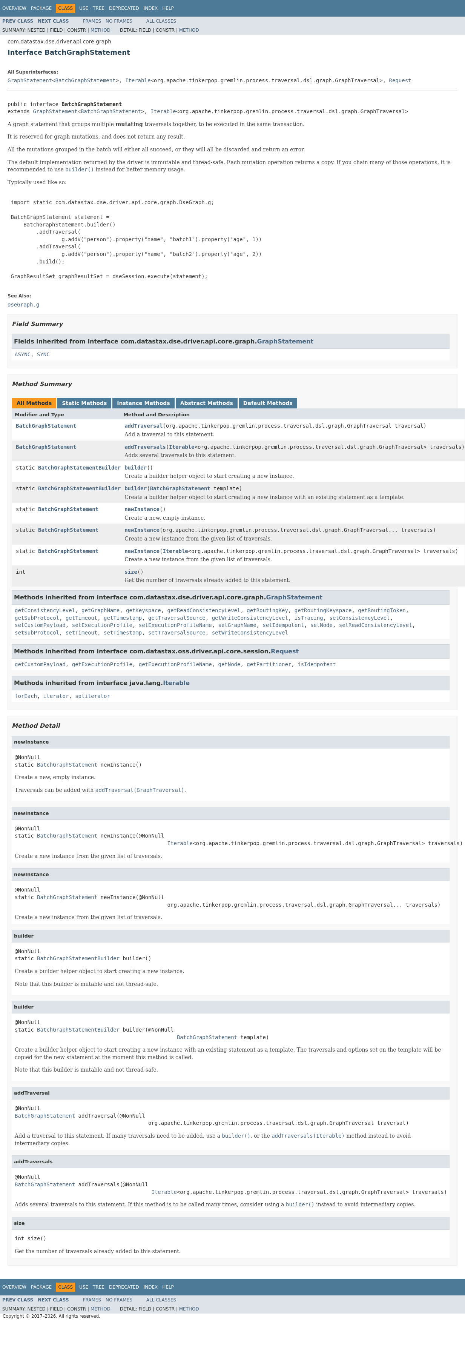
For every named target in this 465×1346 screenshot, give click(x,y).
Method (100, 30)
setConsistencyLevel (360, 618)
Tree (98, 8)
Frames (92, 21)
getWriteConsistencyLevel (250, 618)
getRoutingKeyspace (323, 610)
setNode (321, 625)
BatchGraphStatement (85, 80)
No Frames (119, 21)
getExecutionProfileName (175, 664)
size (130, 572)
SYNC (43, 354)
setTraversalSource (177, 633)
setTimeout (81, 633)
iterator (56, 696)
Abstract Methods (206, 403)
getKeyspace (143, 610)
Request (400, 80)
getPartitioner (269, 664)
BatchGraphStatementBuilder (79, 468)
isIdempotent (317, 664)
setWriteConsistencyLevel (250, 633)
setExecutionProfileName (175, 625)
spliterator (92, 696)
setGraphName (237, 625)
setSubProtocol (37, 633)
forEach (26, 696)
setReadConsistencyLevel (375, 625)
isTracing (309, 618)
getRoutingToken (381, 610)
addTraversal (143, 426)
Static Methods (84, 403)
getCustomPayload (40, 664)
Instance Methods (143, 403)
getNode (229, 664)
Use (83, 8)
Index (151, 8)
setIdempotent (283, 625)
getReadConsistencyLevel (204, 610)
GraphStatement (30, 80)
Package (41, 8)
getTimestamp (123, 618)
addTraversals (145, 447)
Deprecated (124, 8)
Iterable (137, 80)
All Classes (161, 21)
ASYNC (23, 354)
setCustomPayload (40, 625)
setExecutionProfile (102, 625)
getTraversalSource (177, 618)
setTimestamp (123, 633)
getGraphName (100, 610)
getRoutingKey (267, 610)
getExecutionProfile (102, 664)
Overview (14, 8)
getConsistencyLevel (45, 610)
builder (135, 468)
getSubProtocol (37, 618)
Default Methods (268, 403)
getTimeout (81, 618)
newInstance (142, 509)
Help (168, 8)
